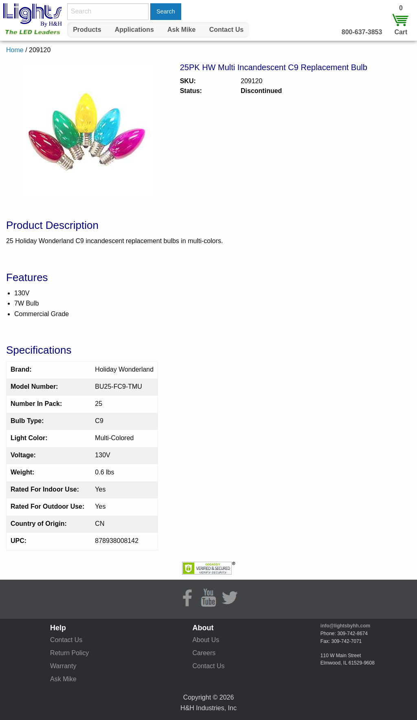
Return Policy (69, 652)
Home (15, 50)
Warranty (63, 665)
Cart (400, 32)
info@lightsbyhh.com (345, 626)
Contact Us (226, 29)
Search (165, 11)
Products (87, 29)
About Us (205, 639)
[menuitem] (87, 30)
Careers (203, 652)
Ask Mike (181, 29)
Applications (134, 29)
